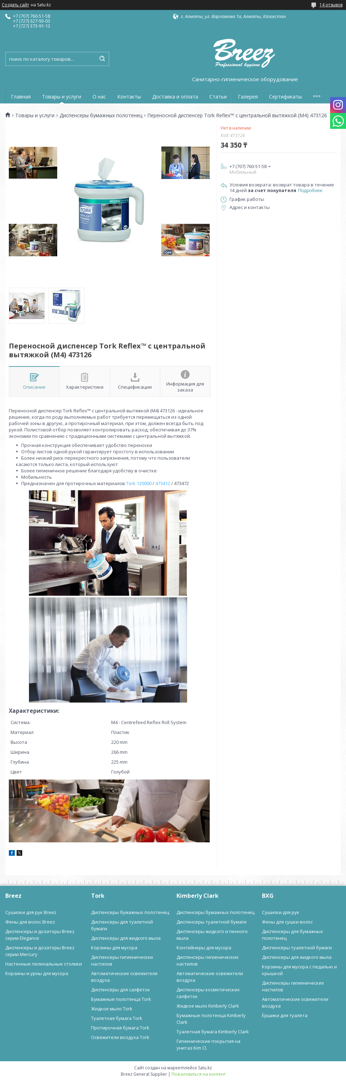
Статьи (218, 96)
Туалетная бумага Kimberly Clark (213, 1031)
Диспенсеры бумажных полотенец (101, 115)
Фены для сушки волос (287, 922)
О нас (99, 96)
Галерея (248, 96)
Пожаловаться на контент (199, 1074)
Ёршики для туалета (285, 1015)
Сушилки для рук (280, 912)
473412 (162, 483)
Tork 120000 (138, 483)
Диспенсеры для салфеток (120, 989)
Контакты (129, 96)
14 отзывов (331, 5)
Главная (21, 96)
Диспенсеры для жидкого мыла (126, 938)
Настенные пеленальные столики (43, 964)
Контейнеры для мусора (204, 947)
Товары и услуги (61, 96)
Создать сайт (15, 4)
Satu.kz (205, 1068)
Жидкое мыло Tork (111, 1008)
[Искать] (102, 59)
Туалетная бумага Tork (116, 1018)
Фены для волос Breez (30, 922)
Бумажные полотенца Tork (121, 999)
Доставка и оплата (175, 96)
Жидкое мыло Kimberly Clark (208, 1006)
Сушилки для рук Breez (30, 912)
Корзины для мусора (114, 947)
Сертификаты (285, 96)
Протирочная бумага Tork (120, 1028)
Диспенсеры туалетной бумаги (211, 922)
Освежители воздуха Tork (120, 1037)
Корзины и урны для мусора (36, 973)
